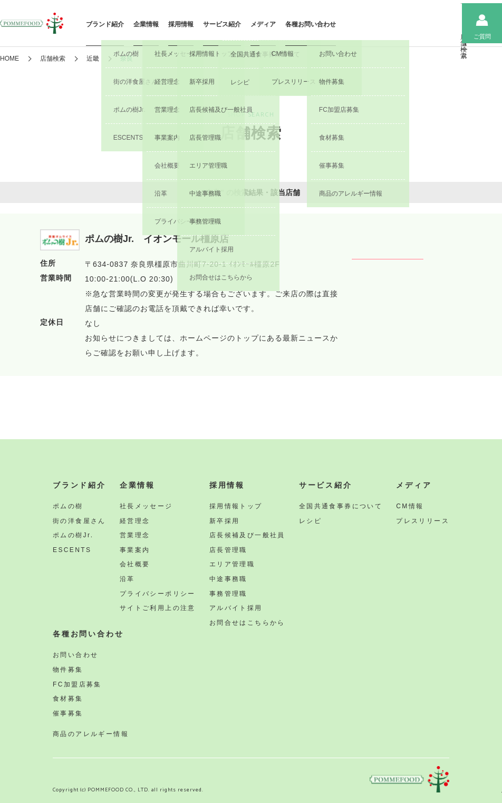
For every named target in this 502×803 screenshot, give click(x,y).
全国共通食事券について (340, 506)
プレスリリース (422, 521)
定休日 (52, 323)
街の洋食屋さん (79, 521)
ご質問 (482, 36)
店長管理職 (228, 550)
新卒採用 (224, 521)
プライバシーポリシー (158, 593)
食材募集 (68, 698)
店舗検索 (395, 37)
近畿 (92, 58)
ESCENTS (72, 550)
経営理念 (135, 521)
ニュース (438, 37)
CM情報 (409, 506)
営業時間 (56, 279)
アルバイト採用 (236, 608)
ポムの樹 (68, 506)
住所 (48, 264)
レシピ (310, 521)
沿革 (127, 579)
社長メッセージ (146, 506)
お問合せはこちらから (247, 622)
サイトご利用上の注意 (158, 608)
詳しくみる (406, 268)
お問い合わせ (75, 655)
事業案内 (135, 550)
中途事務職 (228, 579)
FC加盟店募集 (77, 684)
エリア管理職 (232, 564)
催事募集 (68, 713)
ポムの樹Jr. (73, 535)
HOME (9, 58)
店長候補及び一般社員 (247, 535)
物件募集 (68, 669)
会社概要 (135, 564)
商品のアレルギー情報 (91, 734)
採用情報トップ (236, 506)
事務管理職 (228, 593)
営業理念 (135, 535)
